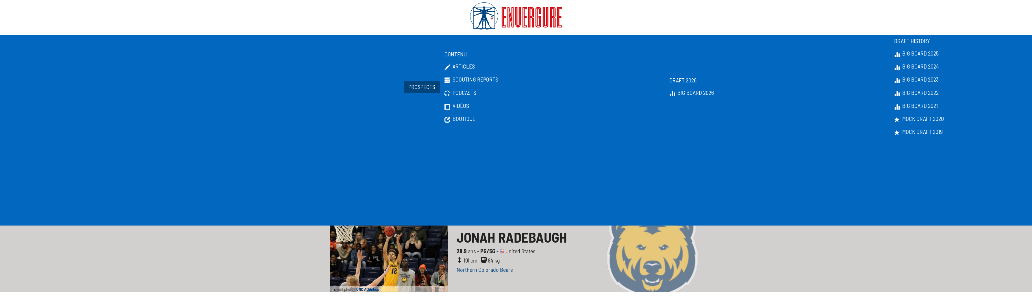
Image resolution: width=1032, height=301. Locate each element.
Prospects (421, 86)
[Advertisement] (516, 182)
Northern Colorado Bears (485, 269)
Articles (459, 66)
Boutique (459, 119)
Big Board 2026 (691, 93)
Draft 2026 (682, 80)
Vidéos (456, 106)
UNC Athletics (367, 289)
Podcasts (460, 93)
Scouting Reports (471, 79)
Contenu (455, 54)
